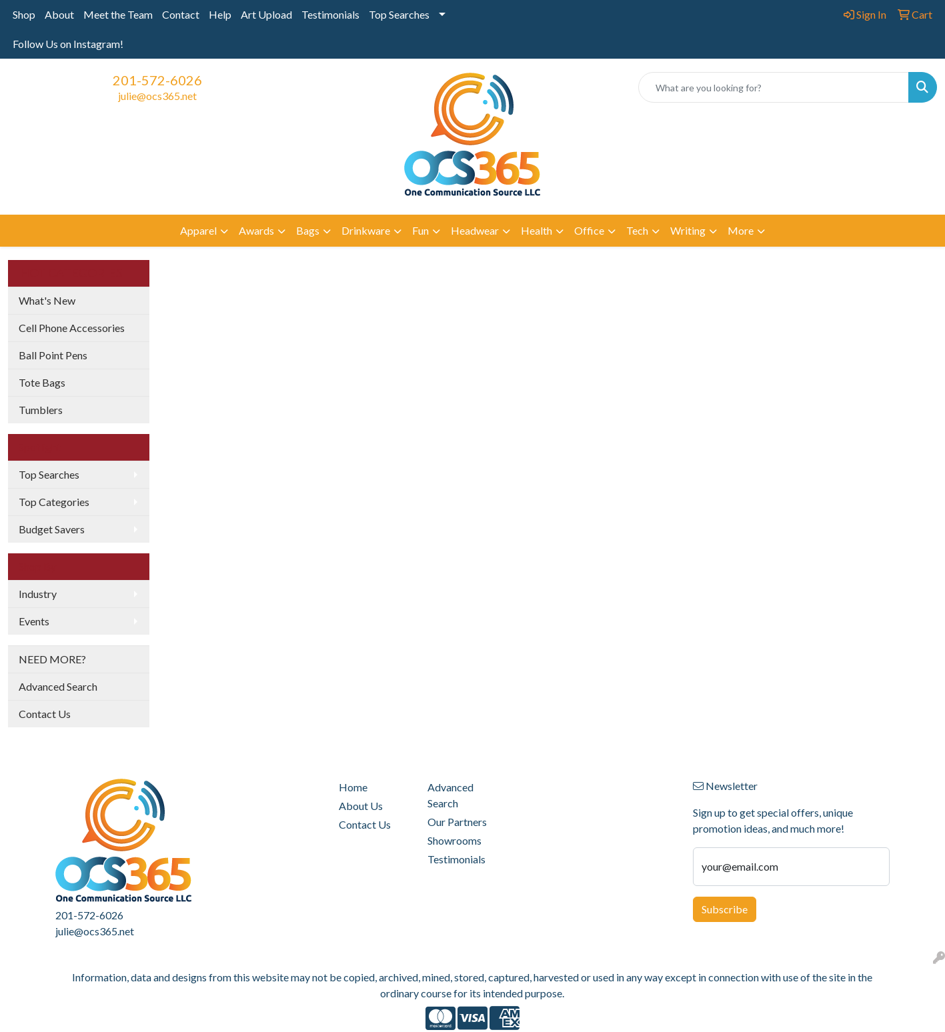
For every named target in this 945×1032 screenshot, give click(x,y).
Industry (38, 593)
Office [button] (589, 230)
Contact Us (45, 713)
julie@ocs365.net (157, 95)
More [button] (741, 230)
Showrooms (454, 840)
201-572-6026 (157, 80)
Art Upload (266, 14)
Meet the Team (118, 14)
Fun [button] (420, 230)
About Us (361, 805)
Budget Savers (52, 529)
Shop (24, 14)
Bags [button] (307, 230)
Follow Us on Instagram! (68, 43)
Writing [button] (688, 230)
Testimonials (330, 14)
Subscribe (725, 909)
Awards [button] (256, 230)
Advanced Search (58, 686)
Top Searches (399, 14)
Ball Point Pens (53, 355)
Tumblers (41, 409)
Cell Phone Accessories (72, 327)
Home (353, 787)
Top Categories (54, 501)
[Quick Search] (773, 87)
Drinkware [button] (365, 230)
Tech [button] (637, 230)
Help (220, 14)
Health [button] (536, 230)
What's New (47, 300)
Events (34, 621)
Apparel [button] (198, 230)
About (59, 14)
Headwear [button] (475, 230)
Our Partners (457, 821)
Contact (180, 14)
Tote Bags (42, 382)
